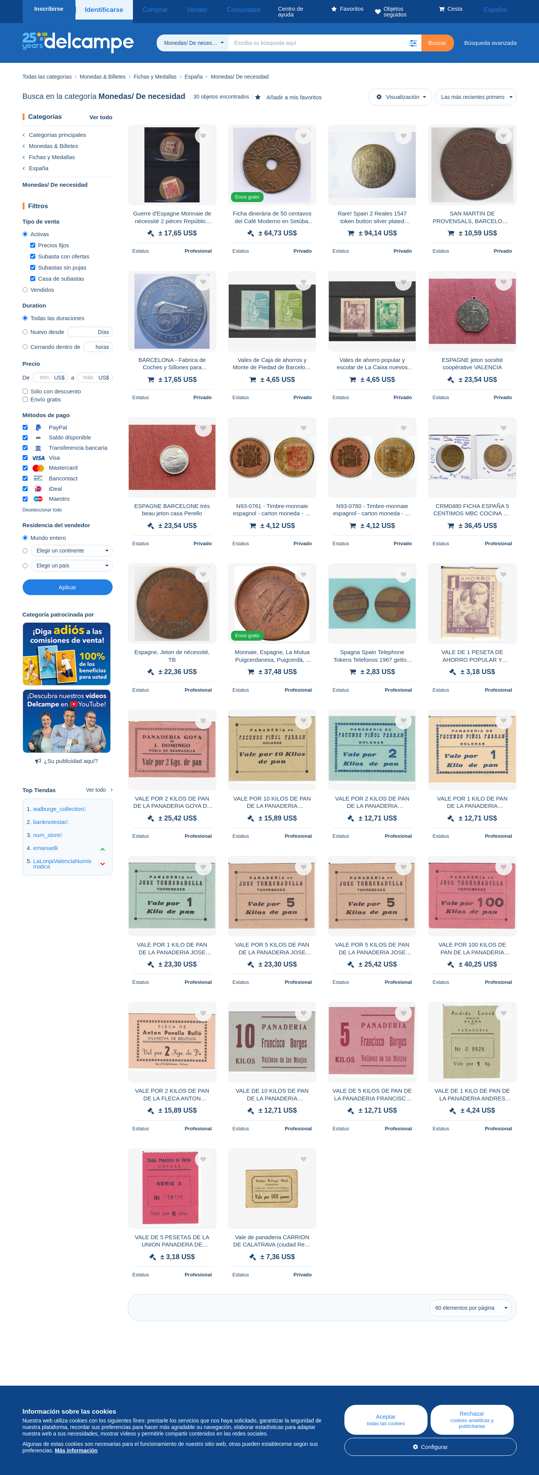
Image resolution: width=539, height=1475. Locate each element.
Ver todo (100, 111)
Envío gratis (42, 393)
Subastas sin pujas (58, 261)
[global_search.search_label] (325, 37)
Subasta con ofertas (59, 250)
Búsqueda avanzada (490, 37)
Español (500, 8)
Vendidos (38, 284)
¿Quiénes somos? (46, 1384)
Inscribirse (49, 8)
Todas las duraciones (54, 312)
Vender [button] (182, 8)
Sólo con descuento (52, 385)
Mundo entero (44, 532)
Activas (36, 228)
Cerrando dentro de (51, 341)
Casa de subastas (57, 273)
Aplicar (67, 581)
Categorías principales (54, 129)
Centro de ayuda (322, 1384)
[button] (413, 37)
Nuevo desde (43, 326)
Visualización (398, 91)
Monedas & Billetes (50, 140)
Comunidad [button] (219, 8)
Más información (76, 1450)
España (36, 162)
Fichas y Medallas (49, 151)
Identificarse (102, 8)
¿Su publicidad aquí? (66, 755)
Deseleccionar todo (42, 504)
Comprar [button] (148, 8)
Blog (171, 1384)
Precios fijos (49, 239)
